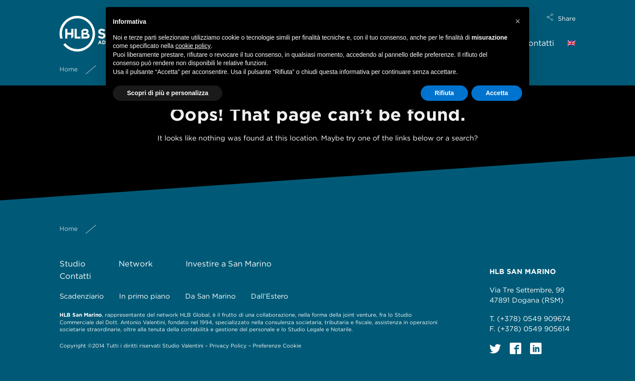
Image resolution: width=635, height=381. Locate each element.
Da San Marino (210, 296)
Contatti (538, 36)
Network (136, 263)
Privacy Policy (228, 345)
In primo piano (144, 296)
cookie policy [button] (193, 45)
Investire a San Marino (229, 263)
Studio (73, 263)
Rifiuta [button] (444, 92)
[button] (518, 21)
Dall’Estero (269, 296)
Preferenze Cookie (277, 345)
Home (69, 62)
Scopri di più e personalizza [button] (167, 92)
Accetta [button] (497, 92)
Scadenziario (82, 296)
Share (566, 11)
